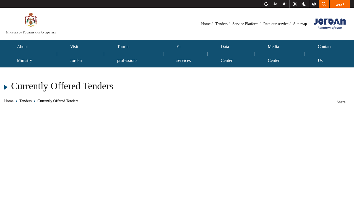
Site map (300, 24)
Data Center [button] (227, 53)
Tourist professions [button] (127, 53)
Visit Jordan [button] (76, 53)
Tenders (222, 24)
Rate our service (276, 24)
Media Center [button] (274, 53)
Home (206, 24)
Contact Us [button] (325, 53)
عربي (339, 4)
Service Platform (245, 24)
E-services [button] (183, 53)
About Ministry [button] (24, 53)
